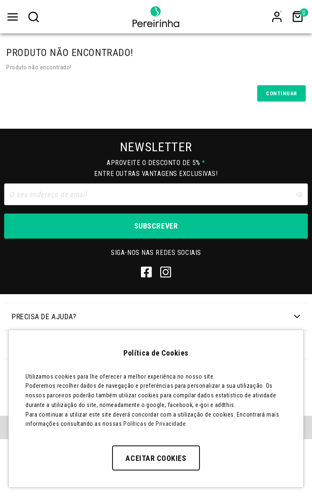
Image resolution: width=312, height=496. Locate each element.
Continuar (281, 93)
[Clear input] (299, 194)
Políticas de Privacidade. (155, 423)
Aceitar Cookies (155, 458)
